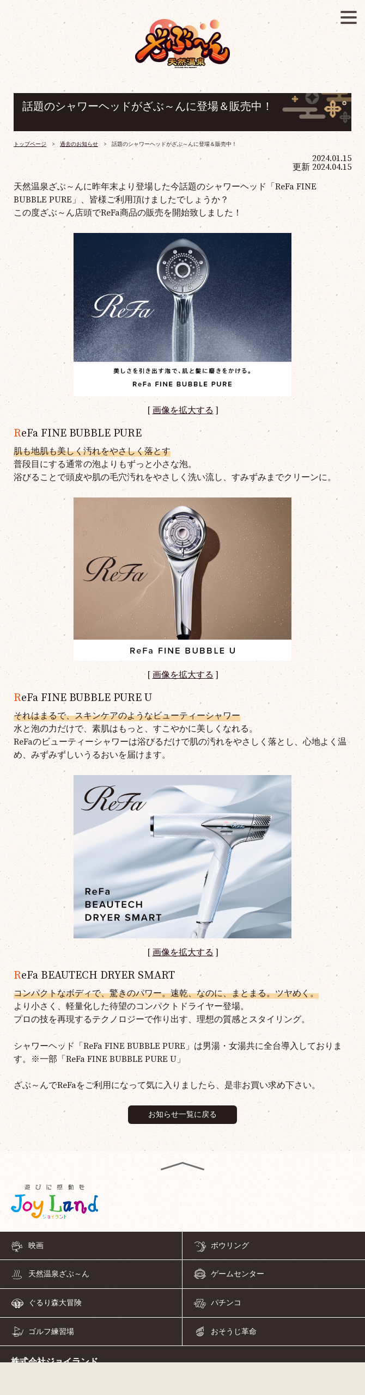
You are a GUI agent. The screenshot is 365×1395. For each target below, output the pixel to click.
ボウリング (230, 1246)
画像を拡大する (183, 410)
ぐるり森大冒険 (55, 1303)
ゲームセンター (237, 1274)
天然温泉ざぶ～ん (58, 1274)
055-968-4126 (182, 1381)
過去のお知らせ (79, 144)
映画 (36, 1246)
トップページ (30, 144)
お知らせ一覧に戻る (182, 1115)
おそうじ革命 (234, 1332)
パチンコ (226, 1303)
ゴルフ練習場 (51, 1332)
